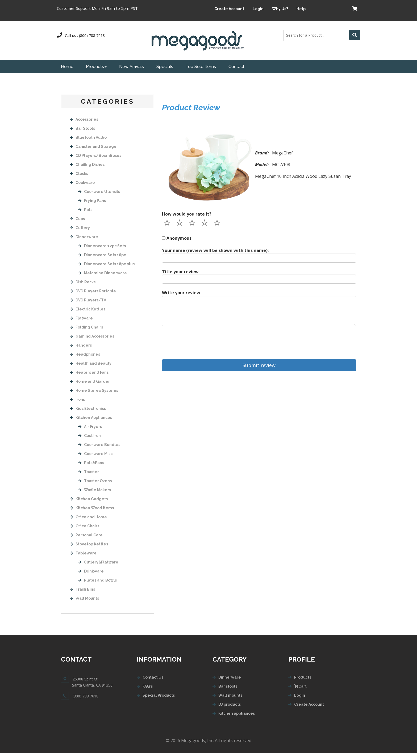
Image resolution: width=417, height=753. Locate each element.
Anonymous (178, 238)
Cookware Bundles (99, 445)
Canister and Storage (93, 146)
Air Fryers (90, 426)
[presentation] (202, 342)
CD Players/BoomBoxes (95, 155)
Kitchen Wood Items (92, 508)
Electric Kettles (87, 309)
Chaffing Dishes (87, 164)
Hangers (81, 345)
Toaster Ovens (95, 481)
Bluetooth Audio (88, 137)
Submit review (259, 365)
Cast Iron (89, 436)
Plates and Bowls (97, 580)
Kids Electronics (88, 408)
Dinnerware (84, 237)
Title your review (180, 272)
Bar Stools (82, 128)
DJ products (229, 704)
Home (67, 66)
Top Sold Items (201, 66)
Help (301, 9)
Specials (164, 66)
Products (96, 66)
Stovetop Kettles (89, 544)
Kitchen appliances (236, 713)
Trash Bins (82, 589)
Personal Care (86, 535)
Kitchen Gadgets (89, 499)
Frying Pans (92, 201)
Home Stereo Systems (94, 390)
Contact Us (153, 677)
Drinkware (91, 571)
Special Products (159, 695)
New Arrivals (131, 66)
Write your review (181, 293)
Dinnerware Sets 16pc (102, 255)
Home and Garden (90, 381)
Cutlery (80, 228)
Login (258, 9)
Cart (300, 686)
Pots (85, 210)
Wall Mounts (84, 598)
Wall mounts (230, 695)
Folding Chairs (86, 327)
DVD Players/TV (88, 300)
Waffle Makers (94, 490)
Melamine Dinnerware (102, 273)
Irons (77, 399)
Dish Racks (82, 282)
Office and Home (88, 517)
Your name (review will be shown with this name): (215, 250)
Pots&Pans (91, 463)
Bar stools (227, 686)
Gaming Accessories (92, 336)
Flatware (81, 318)
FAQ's (148, 686)
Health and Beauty (90, 363)
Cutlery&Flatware (98, 562)
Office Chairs (84, 526)
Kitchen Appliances (91, 417)
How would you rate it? (186, 214)
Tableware (83, 553)
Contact (236, 66)
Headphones (85, 354)
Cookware (82, 182)
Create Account (229, 9)
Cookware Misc (95, 454)
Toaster (88, 472)
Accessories (84, 119)
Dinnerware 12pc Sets (102, 246)
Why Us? (280, 9)
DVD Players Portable (93, 291)
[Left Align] (354, 35)
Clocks (79, 173)
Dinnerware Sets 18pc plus (106, 264)
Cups (77, 219)
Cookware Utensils (99, 192)
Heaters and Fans (89, 372)
